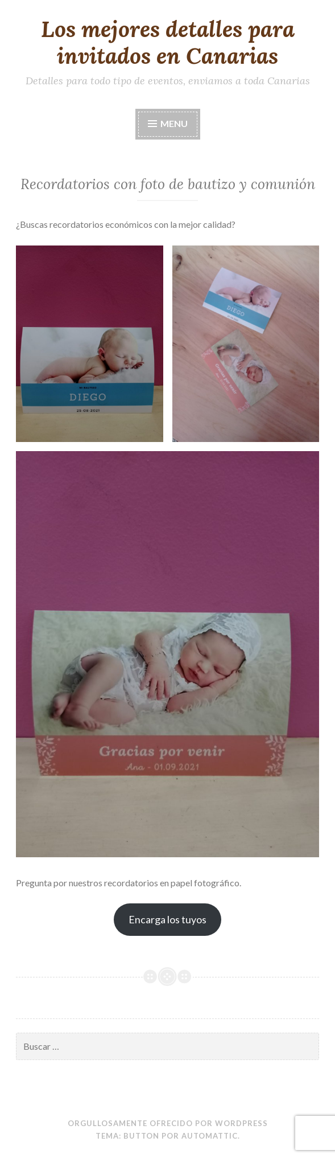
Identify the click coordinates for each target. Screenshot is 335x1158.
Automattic (209, 1135)
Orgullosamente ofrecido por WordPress (168, 1123)
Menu (174, 123)
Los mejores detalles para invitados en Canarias (168, 42)
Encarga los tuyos (167, 919)
